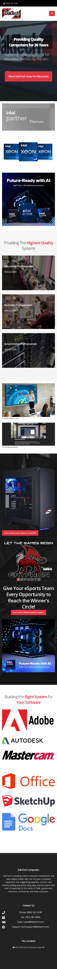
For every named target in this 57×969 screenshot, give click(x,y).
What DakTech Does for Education (29, 77)
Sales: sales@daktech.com (30, 921)
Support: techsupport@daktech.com (30, 926)
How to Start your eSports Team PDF (20, 533)
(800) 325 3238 (10, 3)
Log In (43, 13)
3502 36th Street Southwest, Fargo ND (29, 947)
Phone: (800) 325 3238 (30, 912)
